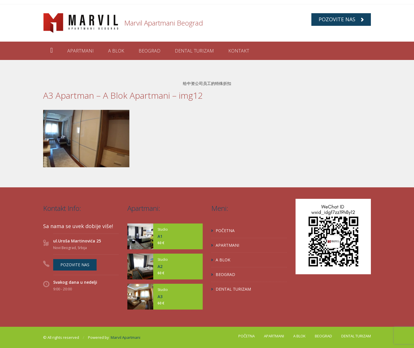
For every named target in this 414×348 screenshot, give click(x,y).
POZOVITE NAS (341, 19)
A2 (160, 266)
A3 (160, 296)
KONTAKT (238, 51)
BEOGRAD (149, 51)
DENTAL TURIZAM (194, 51)
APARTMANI (80, 51)
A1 (160, 236)
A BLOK (116, 51)
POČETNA (225, 230)
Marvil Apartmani (125, 337)
